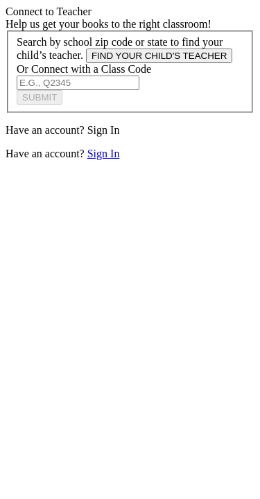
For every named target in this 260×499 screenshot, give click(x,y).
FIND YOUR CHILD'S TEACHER (159, 56)
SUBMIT (39, 97)
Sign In (103, 130)
